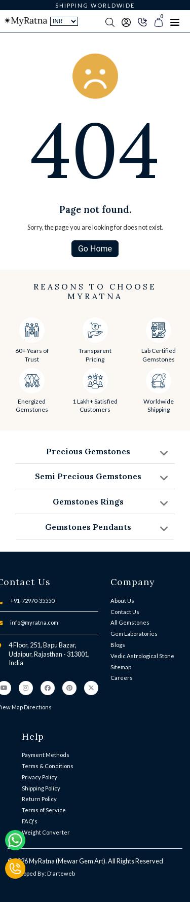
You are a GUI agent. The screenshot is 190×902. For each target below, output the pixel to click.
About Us (122, 600)
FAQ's (29, 821)
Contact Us (124, 611)
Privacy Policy (39, 777)
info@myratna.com (34, 622)
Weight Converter (46, 832)
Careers (121, 677)
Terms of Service (44, 810)
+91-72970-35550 (32, 600)
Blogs (117, 644)
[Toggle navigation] (175, 21)
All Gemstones (129, 622)
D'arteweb (61, 873)
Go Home (95, 249)
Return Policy (39, 799)
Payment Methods (45, 754)
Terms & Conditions (47, 766)
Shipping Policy (41, 788)
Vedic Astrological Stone (142, 656)
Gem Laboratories (134, 633)
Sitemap (120, 667)
